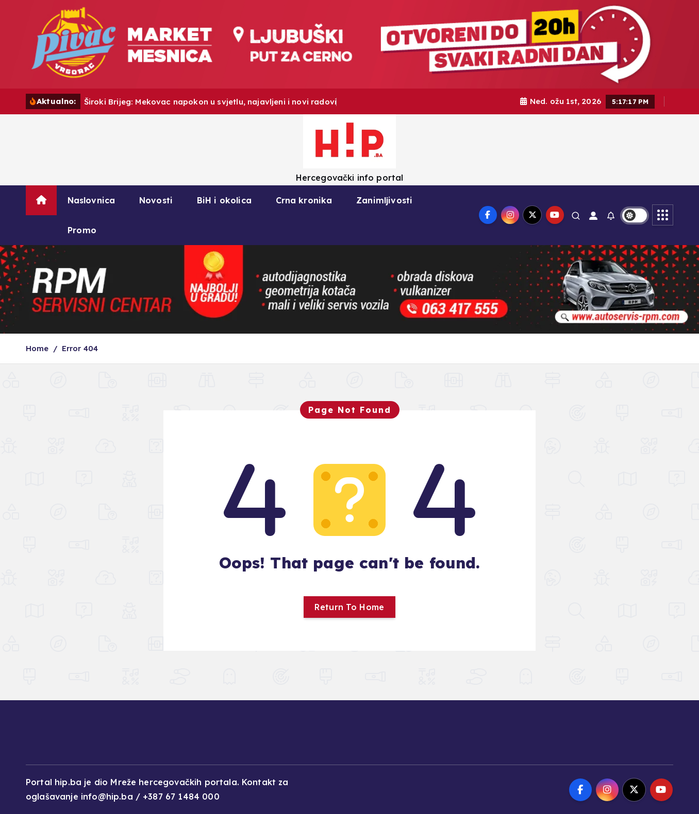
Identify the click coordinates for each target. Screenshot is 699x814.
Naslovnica (91, 200)
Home (37, 348)
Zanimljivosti (384, 200)
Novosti (156, 200)
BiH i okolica (224, 200)
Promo (82, 230)
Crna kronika (304, 200)
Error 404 (80, 348)
